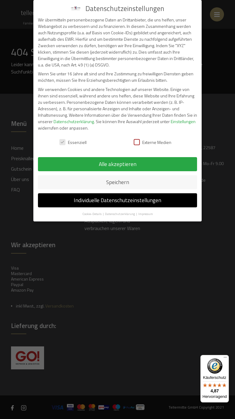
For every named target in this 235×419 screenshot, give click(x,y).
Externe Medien (152, 142)
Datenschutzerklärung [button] (120, 213)
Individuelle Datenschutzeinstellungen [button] (117, 200)
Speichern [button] (117, 182)
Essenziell (73, 142)
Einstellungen (183, 121)
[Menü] (225, 358)
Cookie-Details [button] (92, 213)
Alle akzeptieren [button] (117, 164)
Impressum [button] (145, 213)
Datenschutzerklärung (74, 121)
